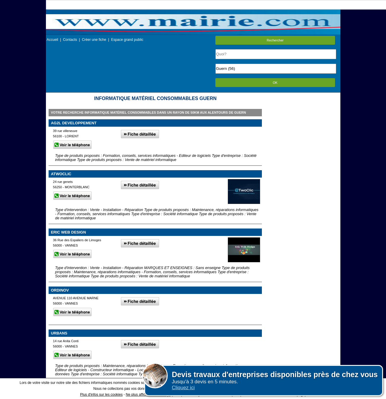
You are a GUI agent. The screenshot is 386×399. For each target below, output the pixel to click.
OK (275, 82)
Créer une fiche (94, 40)
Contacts (70, 40)
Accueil (52, 40)
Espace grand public (127, 40)
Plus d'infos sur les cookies (101, 394)
